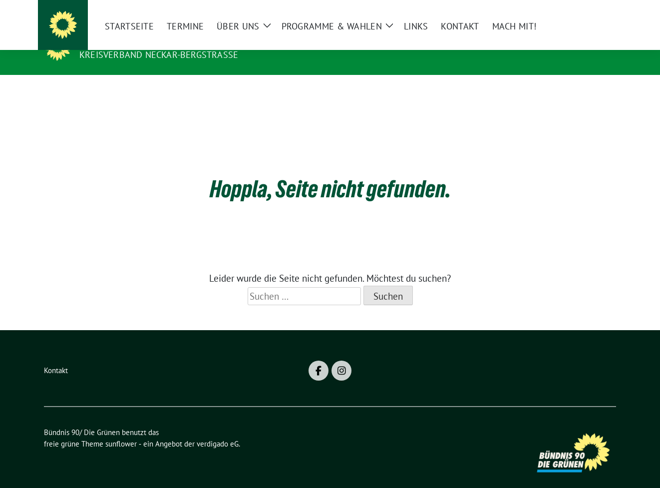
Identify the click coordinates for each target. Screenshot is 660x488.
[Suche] (584, 9)
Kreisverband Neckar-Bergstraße (158, 54)
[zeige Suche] (598, 9)
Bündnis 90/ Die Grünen (141, 40)
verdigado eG (218, 428)
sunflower (121, 428)
